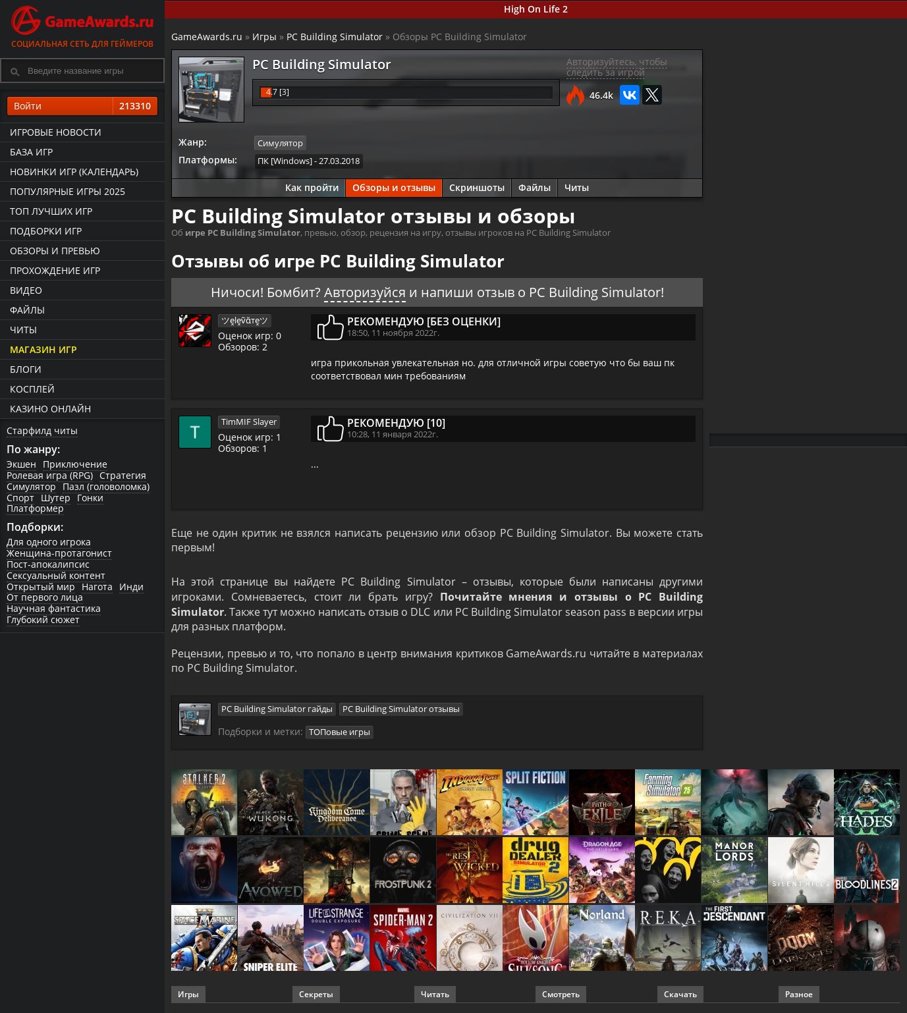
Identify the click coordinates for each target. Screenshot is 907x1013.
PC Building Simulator (335, 36)
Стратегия (122, 475)
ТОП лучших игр (51, 211)
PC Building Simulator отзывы (401, 709)
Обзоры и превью (55, 250)
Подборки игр (46, 231)
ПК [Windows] (285, 161)
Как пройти (312, 187)
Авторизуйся (365, 292)
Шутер (55, 497)
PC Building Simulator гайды (277, 709)
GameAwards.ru (206, 36)
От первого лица (45, 597)
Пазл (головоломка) (106, 486)
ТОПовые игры (339, 732)
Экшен (21, 464)
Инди (131, 586)
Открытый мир (41, 586)
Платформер (35, 508)
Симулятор (31, 486)
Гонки (90, 497)
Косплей (32, 389)
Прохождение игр (55, 270)
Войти (82, 106)
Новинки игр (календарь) (74, 171)
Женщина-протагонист (59, 553)
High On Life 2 (536, 9)
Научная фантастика (54, 608)
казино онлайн (50, 408)
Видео (26, 290)
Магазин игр (43, 349)
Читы (23, 329)
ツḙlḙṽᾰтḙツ (244, 320)
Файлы (27, 310)
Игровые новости (55, 132)
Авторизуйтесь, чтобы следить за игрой (616, 67)
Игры (264, 36)
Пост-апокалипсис (48, 564)
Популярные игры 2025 (67, 191)
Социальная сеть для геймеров (82, 24)
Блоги (25, 369)
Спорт (20, 497)
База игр (31, 152)
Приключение (75, 464)
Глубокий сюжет (43, 619)
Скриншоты (477, 187)
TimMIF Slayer (249, 421)
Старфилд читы (42, 430)
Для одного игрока (49, 541)
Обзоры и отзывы (393, 187)
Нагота (97, 586)
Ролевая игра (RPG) (50, 475)
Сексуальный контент (56, 575)
